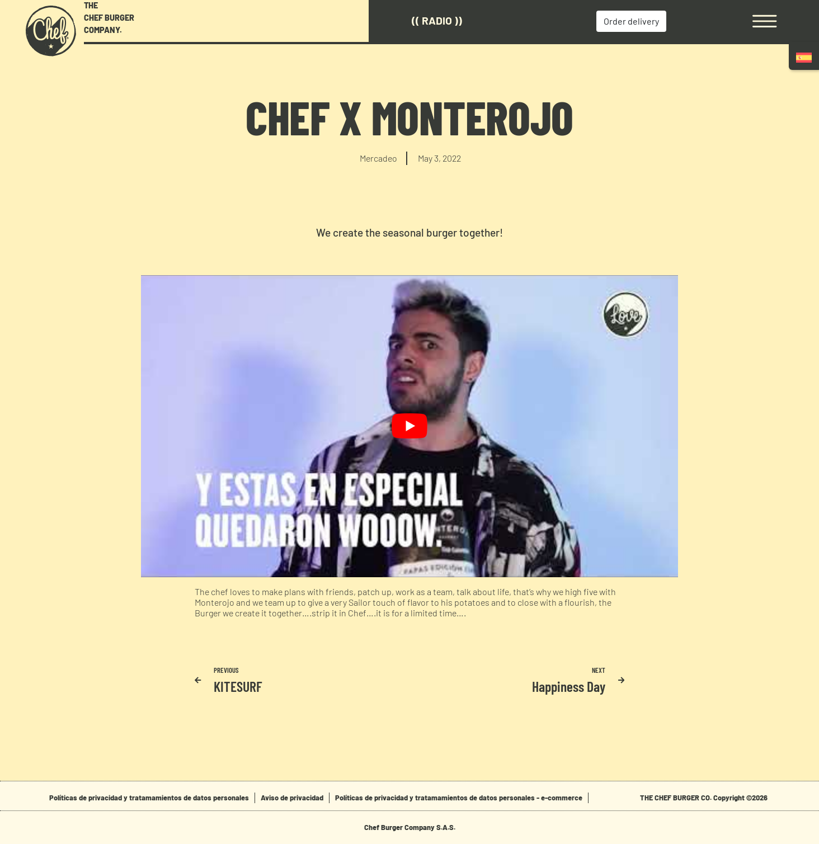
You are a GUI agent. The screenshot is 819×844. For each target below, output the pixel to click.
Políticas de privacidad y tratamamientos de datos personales (149, 797)
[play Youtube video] (409, 426)
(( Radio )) (437, 20)
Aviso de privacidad (292, 797)
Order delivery (631, 21)
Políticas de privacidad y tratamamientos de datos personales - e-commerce (458, 797)
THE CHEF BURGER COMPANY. (109, 17)
